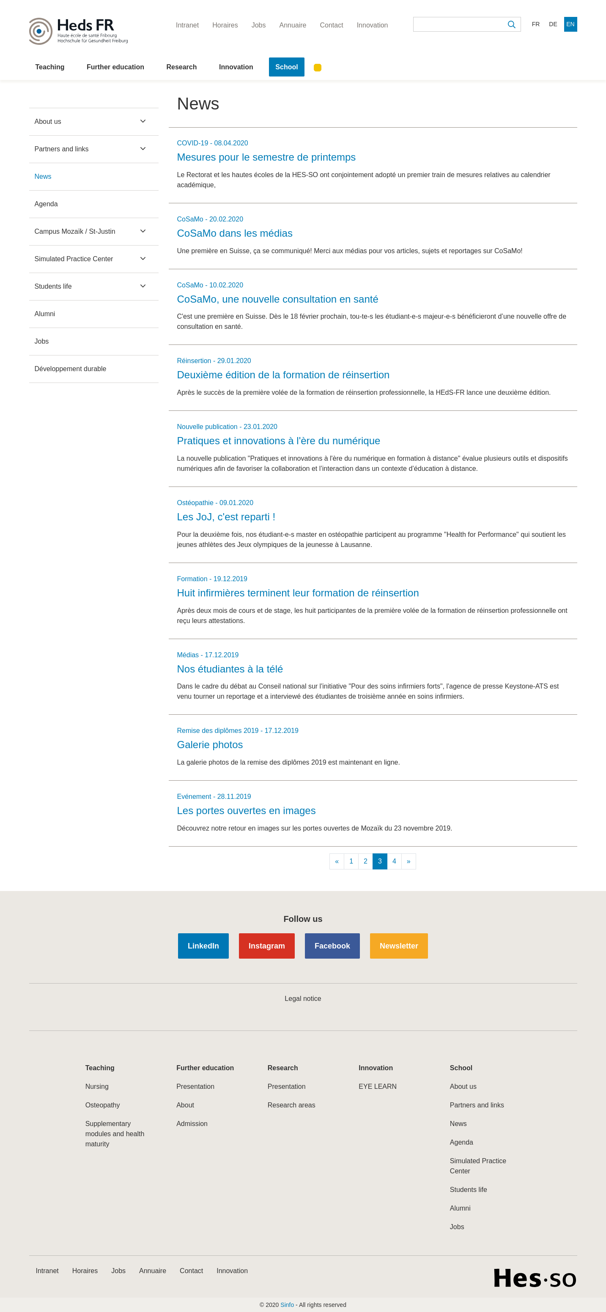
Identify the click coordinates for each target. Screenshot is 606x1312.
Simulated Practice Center (74, 258)
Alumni (45, 313)
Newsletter (399, 946)
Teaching (50, 67)
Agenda (46, 204)
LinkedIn (203, 946)
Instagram (267, 946)
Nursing (97, 1086)
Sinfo (287, 1304)
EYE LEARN (378, 1086)
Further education (115, 67)
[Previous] (336, 861)
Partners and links (62, 149)
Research (181, 67)
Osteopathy (102, 1105)
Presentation (195, 1086)
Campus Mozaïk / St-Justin (75, 231)
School (286, 67)
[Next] (408, 861)
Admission (192, 1123)
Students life (53, 286)
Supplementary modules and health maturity (115, 1134)
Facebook (332, 946)
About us (48, 121)
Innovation (236, 67)
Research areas (291, 1105)
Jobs (42, 341)
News (43, 176)
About (185, 1105)
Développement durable (71, 368)
